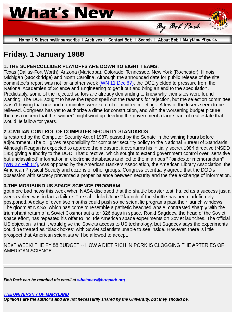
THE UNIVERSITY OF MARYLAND (36, 294)
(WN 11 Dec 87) (116, 83)
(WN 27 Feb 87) (21, 164)
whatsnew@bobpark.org (101, 280)
